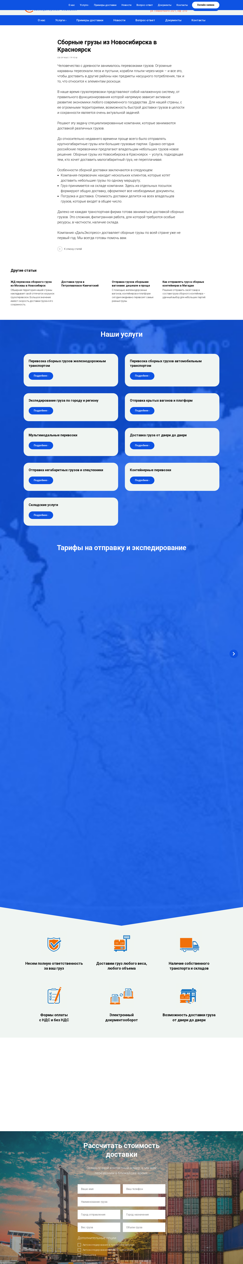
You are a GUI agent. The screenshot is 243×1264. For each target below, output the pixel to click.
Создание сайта (31, 1216)
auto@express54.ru (38, 1112)
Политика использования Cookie (39, 1225)
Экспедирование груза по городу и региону (63, 406)
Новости (119, 20)
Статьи (78, 1236)
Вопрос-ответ (145, 20)
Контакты (198, 20)
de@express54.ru (37, 1102)
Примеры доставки (89, 20)
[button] (205, 7)
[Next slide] (234, 595)
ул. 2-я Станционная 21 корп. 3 (48, 1149)
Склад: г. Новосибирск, (42, 1144)
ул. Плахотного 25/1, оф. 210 (168, 10)
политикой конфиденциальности (120, 1000)
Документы (173, 20)
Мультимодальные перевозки (53, 441)
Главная (78, 1209)
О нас (41, 20)
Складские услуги (43, 510)
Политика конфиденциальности (38, 1222)
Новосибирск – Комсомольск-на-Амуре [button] (42, 583)
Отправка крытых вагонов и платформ (161, 406)
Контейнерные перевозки (150, 476)
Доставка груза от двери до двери (158, 441)
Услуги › (60, 20)
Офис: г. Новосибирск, (41, 1128)
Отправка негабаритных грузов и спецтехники (66, 476)
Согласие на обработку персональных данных (45, 1229)
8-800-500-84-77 (176, 4)
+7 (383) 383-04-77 (175, 7)
